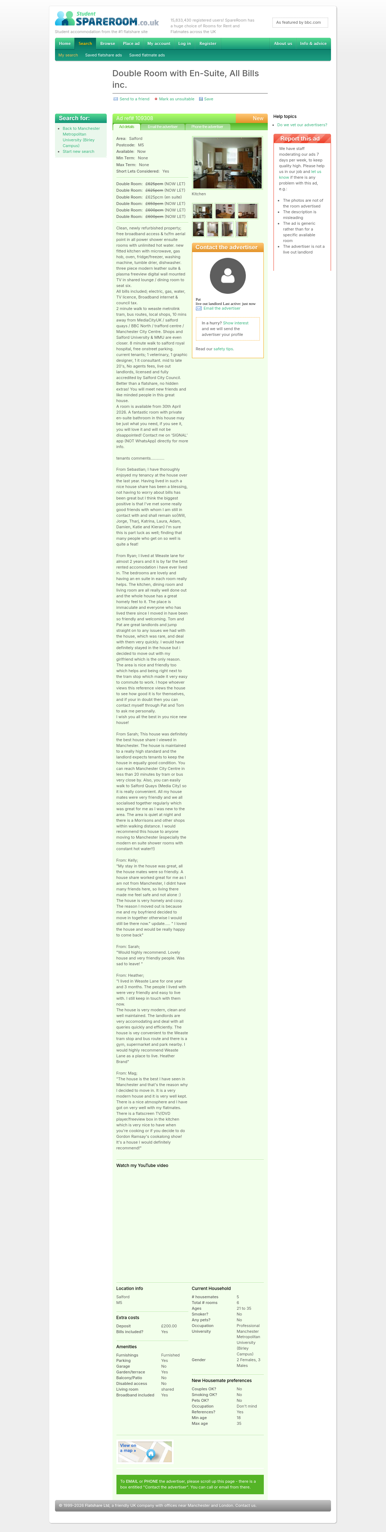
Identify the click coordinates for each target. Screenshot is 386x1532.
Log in (184, 43)
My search (68, 55)
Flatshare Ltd (97, 1505)
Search (85, 44)
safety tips (223, 348)
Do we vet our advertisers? (302, 124)
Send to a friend (135, 98)
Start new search (79, 151)
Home (64, 43)
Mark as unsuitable (176, 98)
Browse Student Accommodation (107, 43)
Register (208, 43)
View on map (145, 1452)
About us (283, 43)
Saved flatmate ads (147, 55)
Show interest (236, 322)
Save (208, 98)
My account (158, 43)
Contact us (245, 1505)
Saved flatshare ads (103, 55)
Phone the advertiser (207, 126)
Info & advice (313, 43)
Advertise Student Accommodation (131, 43)
